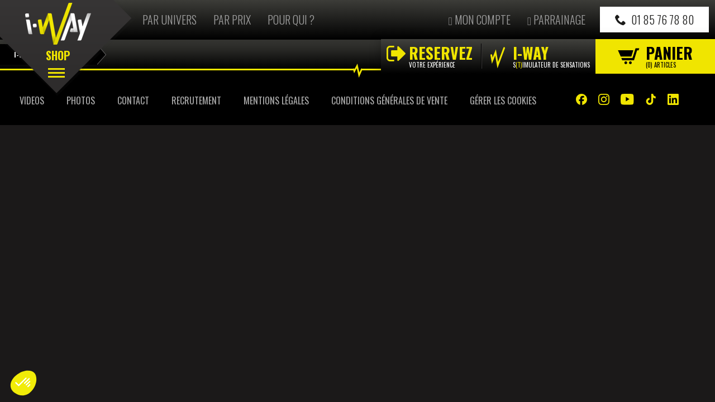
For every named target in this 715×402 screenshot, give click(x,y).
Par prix (232, 19)
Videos (32, 100)
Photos (80, 100)
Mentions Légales (276, 100)
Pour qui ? (291, 19)
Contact (133, 100)
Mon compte (479, 19)
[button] (23, 383)
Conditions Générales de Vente (389, 100)
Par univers (169, 19)
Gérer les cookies (503, 100)
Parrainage (556, 19)
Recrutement (196, 100)
